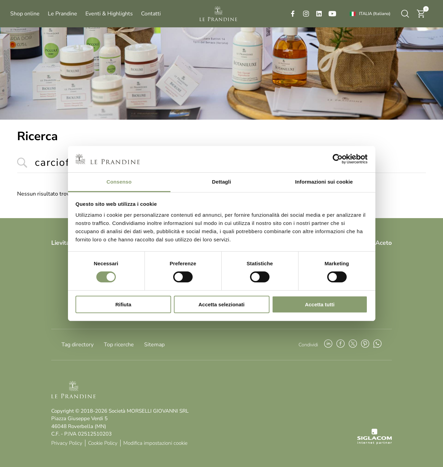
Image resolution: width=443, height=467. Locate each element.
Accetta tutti (320, 304)
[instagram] (306, 13)
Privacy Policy (66, 443)
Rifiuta (123, 304)
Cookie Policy (102, 443)
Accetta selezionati (221, 304)
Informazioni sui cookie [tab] (324, 182)
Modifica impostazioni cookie (155, 443)
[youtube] (332, 13)
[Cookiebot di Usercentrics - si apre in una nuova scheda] (338, 159)
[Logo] (218, 13)
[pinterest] (365, 344)
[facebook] (293, 14)
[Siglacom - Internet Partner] (374, 442)
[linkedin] (319, 13)
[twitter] (353, 344)
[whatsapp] (377, 344)
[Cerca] (405, 13)
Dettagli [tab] (221, 182)
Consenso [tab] (119, 182)
